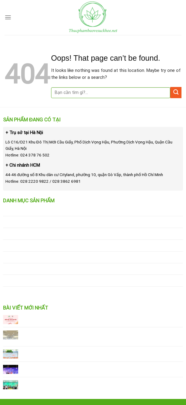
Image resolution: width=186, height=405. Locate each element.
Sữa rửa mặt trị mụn (24, 210)
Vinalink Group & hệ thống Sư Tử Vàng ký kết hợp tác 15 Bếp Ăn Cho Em (95, 382)
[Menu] (8, 17)
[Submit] (175, 92)
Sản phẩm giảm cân (22, 245)
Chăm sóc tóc (17, 269)
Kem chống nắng (20, 257)
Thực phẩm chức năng (26, 280)
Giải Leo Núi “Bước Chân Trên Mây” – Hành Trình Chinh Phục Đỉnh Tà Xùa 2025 (101, 367)
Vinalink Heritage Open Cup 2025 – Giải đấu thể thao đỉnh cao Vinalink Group (99, 352)
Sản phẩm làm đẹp (21, 233)
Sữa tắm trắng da (20, 221)
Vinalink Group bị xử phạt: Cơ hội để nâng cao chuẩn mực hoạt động (91, 317)
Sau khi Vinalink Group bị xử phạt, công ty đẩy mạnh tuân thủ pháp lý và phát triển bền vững (99, 335)
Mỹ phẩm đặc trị (19, 292)
